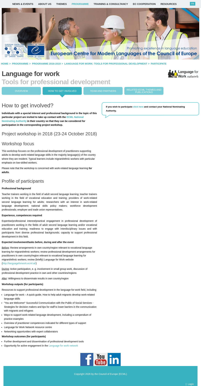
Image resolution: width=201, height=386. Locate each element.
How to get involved (62, 91)
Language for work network (63, 345)
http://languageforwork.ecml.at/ (19, 263)
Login (191, 384)
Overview (21, 91)
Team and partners (103, 91)
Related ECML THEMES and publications (144, 91)
